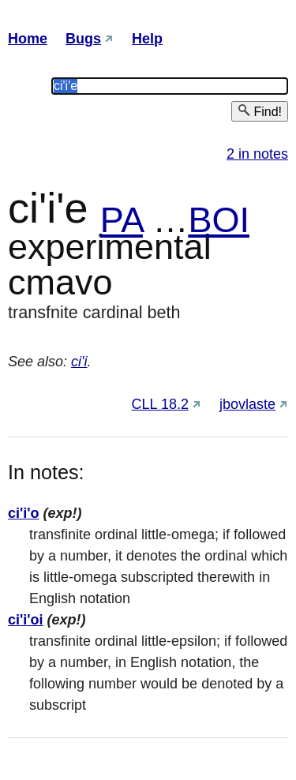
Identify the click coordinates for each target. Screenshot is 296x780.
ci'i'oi (25, 620)
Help (147, 39)
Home (27, 39)
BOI (218, 220)
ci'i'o (23, 513)
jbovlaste (247, 404)
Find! (260, 110)
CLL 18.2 (160, 404)
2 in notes (257, 154)
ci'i (79, 361)
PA (121, 220)
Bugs (83, 39)
